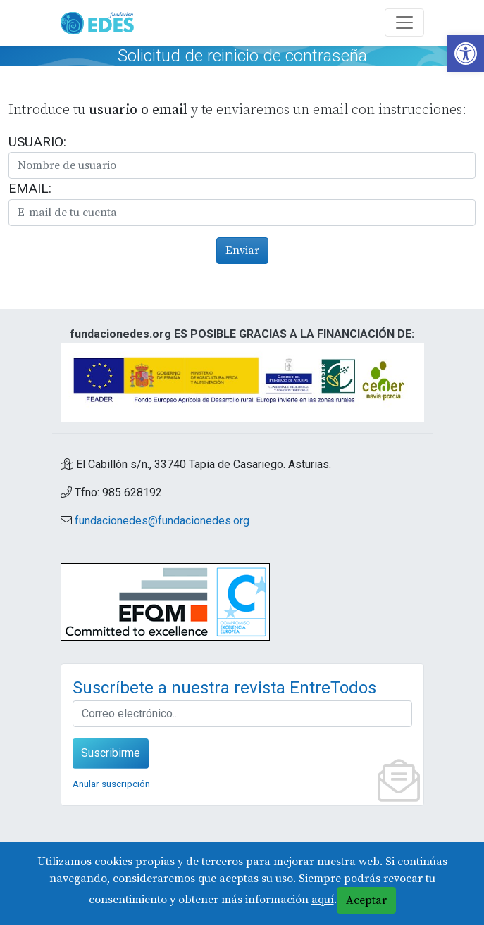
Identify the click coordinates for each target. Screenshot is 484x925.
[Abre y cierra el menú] (404, 22)
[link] (465, 53)
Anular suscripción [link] (111, 783)
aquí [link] (322, 900)
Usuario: (37, 142)
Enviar (242, 251)
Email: (29, 188)
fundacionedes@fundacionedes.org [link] (162, 520)
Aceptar (366, 900)
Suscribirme (110, 753)
